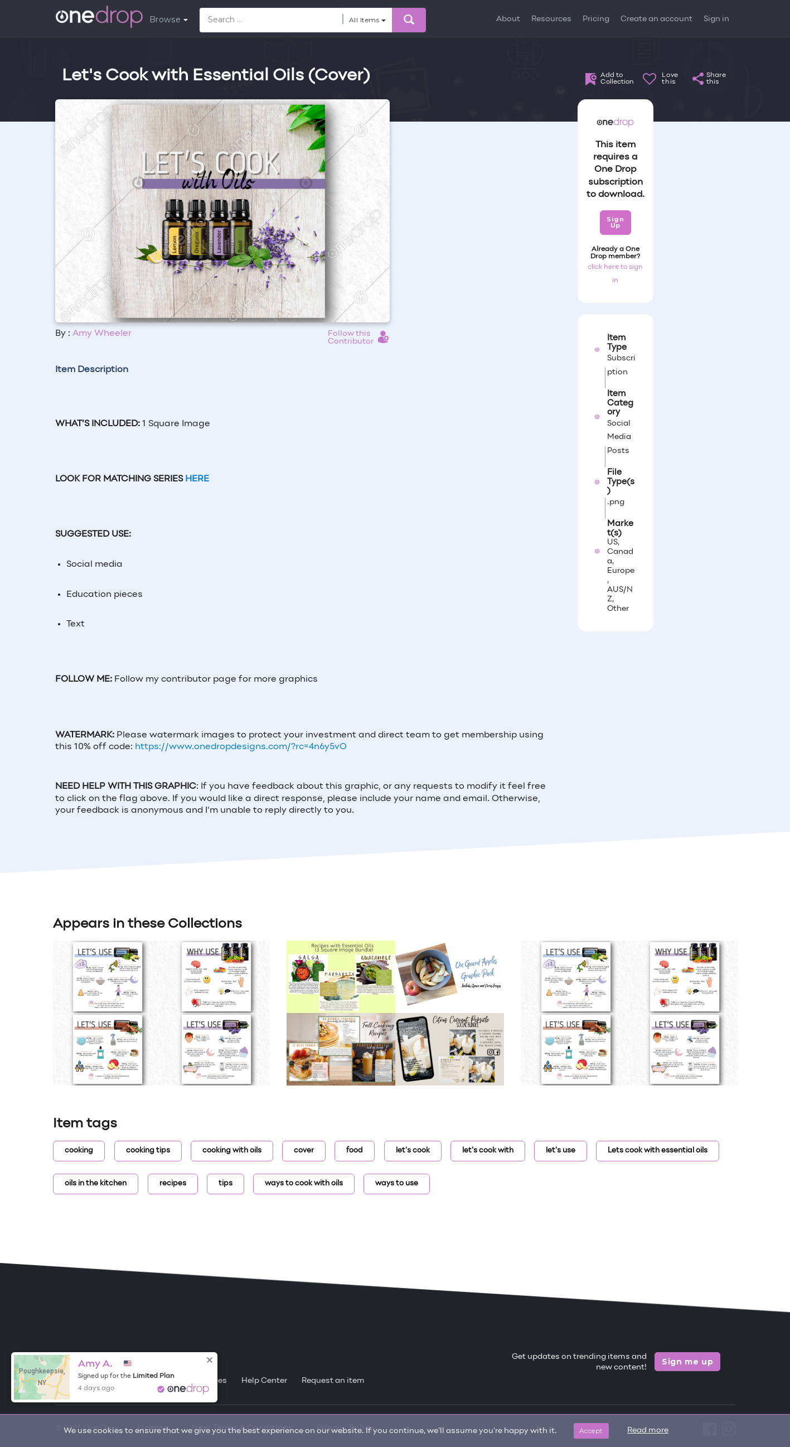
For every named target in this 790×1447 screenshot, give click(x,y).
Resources (551, 19)
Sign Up (615, 222)
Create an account (656, 19)
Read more (647, 1430)
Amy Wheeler (102, 333)
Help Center (264, 1381)
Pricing (596, 19)
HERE (197, 479)
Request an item (333, 1381)
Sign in (716, 19)
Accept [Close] (591, 1430)
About (508, 19)
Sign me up (688, 1362)
